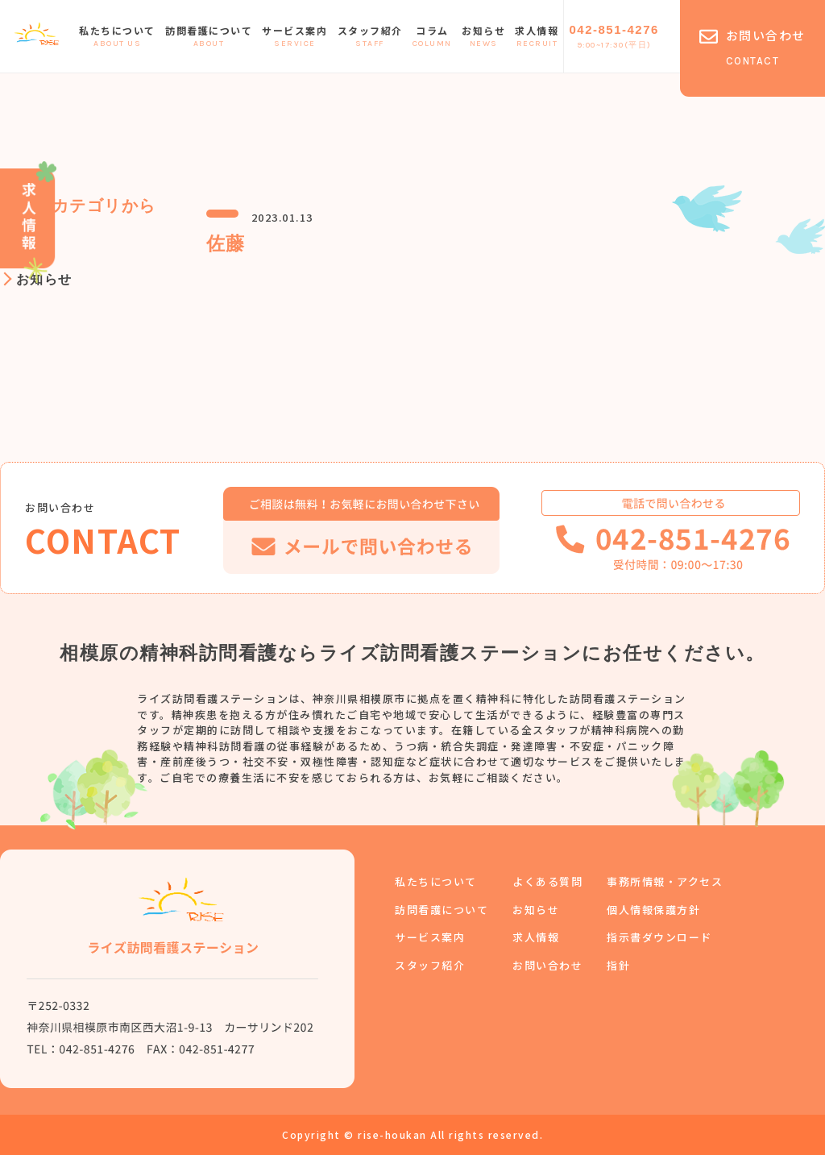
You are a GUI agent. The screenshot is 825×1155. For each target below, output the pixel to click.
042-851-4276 (613, 37)
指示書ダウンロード (659, 937)
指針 (618, 965)
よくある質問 (547, 881)
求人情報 (536, 37)
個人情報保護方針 (653, 909)
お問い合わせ (547, 965)
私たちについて (117, 37)
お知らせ (483, 37)
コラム (432, 37)
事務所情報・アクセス (665, 881)
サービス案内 (294, 37)
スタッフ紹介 (369, 37)
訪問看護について (208, 37)
